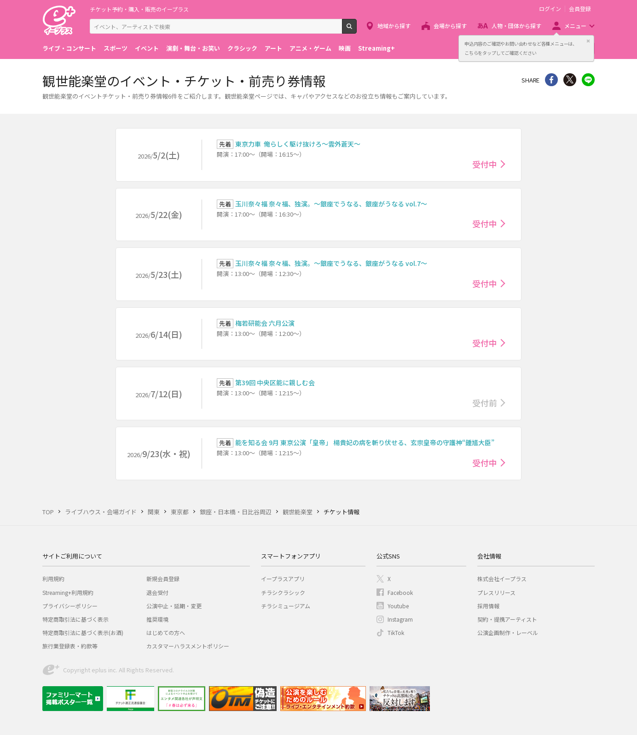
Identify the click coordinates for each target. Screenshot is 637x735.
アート (273, 48)
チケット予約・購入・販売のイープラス (139, 9)
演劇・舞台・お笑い (193, 48)
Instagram (400, 619)
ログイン (550, 9)
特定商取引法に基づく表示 (75, 619)
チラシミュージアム (285, 606)
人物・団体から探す (516, 25)
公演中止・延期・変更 (174, 606)
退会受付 (157, 592)
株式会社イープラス (502, 578)
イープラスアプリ (283, 578)
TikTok (396, 632)
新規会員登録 (163, 578)
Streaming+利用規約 (67, 592)
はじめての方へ (165, 632)
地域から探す (394, 25)
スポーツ (115, 48)
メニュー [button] (575, 25)
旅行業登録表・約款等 (70, 646)
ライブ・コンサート (69, 48)
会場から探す (450, 25)
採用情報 (488, 606)
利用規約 (53, 578)
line (588, 79)
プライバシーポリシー (70, 606)
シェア (551, 79)
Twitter (569, 79)
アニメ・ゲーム (310, 48)
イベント (147, 48)
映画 (345, 48)
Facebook (400, 592)
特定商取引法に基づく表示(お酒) (82, 632)
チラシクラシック (283, 592)
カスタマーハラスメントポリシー (187, 646)
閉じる (588, 41)
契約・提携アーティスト (507, 619)
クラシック (242, 48)
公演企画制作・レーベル (507, 632)
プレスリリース (496, 592)
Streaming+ (376, 48)
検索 (356, 30)
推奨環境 (157, 619)
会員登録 (580, 9)
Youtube (398, 606)
